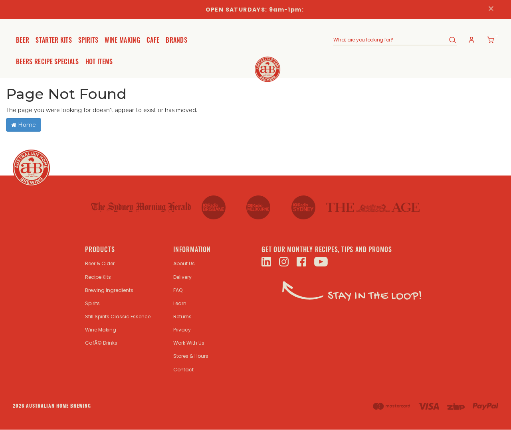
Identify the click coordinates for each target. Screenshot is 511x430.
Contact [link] (183, 369)
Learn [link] (179, 303)
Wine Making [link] (100, 329)
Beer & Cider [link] (100, 263)
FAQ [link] (177, 290)
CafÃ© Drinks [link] (101, 342)
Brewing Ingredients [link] (109, 290)
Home (23, 124)
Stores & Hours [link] (190, 356)
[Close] (491, 10)
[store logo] (256, 63)
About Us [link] (184, 263)
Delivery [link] (182, 277)
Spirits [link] (92, 303)
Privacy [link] (182, 329)
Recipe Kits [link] (98, 277)
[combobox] (390, 40)
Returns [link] (182, 316)
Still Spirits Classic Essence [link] (118, 316)
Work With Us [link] (188, 342)
